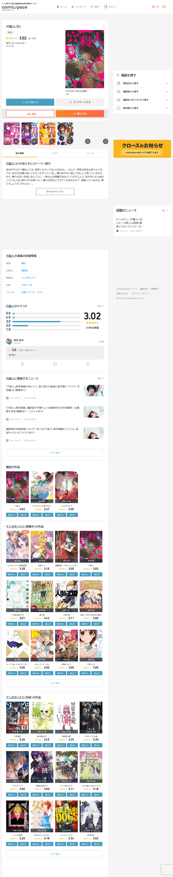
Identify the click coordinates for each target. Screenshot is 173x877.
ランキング (78, 6)
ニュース (90, 153)
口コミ (55, 153)
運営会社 (144, 289)
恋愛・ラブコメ (28, 292)
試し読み (30, 114)
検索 (94, 6)
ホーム (61, 6)
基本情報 (20, 153)
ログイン (110, 7)
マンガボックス (28, 278)
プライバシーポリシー (140, 293)
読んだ (23, 515)
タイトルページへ (55, 191)
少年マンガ (26, 285)
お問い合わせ (122, 293)
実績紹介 (155, 289)
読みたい (11, 515)
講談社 (24, 271)
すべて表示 (55, 453)
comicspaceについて (126, 289)
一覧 (98, 306)
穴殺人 (10, 163)
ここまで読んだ (30, 102)
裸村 (10, 32)
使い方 (155, 7)
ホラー (40, 292)
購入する (79, 113)
